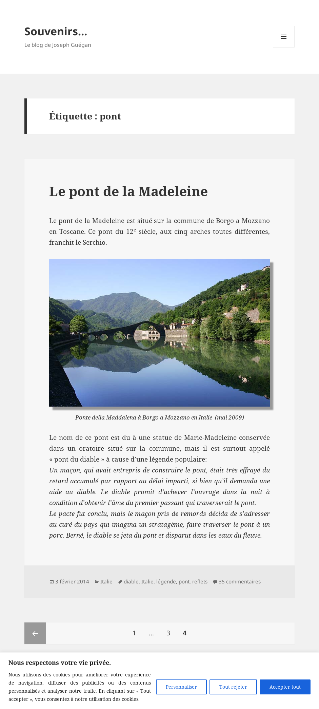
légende (166, 581)
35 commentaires (240, 581)
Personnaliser (181, 687)
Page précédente (35, 633)
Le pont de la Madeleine (128, 191)
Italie (106, 581)
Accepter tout (285, 687)
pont (184, 581)
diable (131, 581)
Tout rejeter (233, 687)
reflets (199, 581)
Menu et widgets (284, 47)
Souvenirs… (55, 31)
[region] (159, 680)
